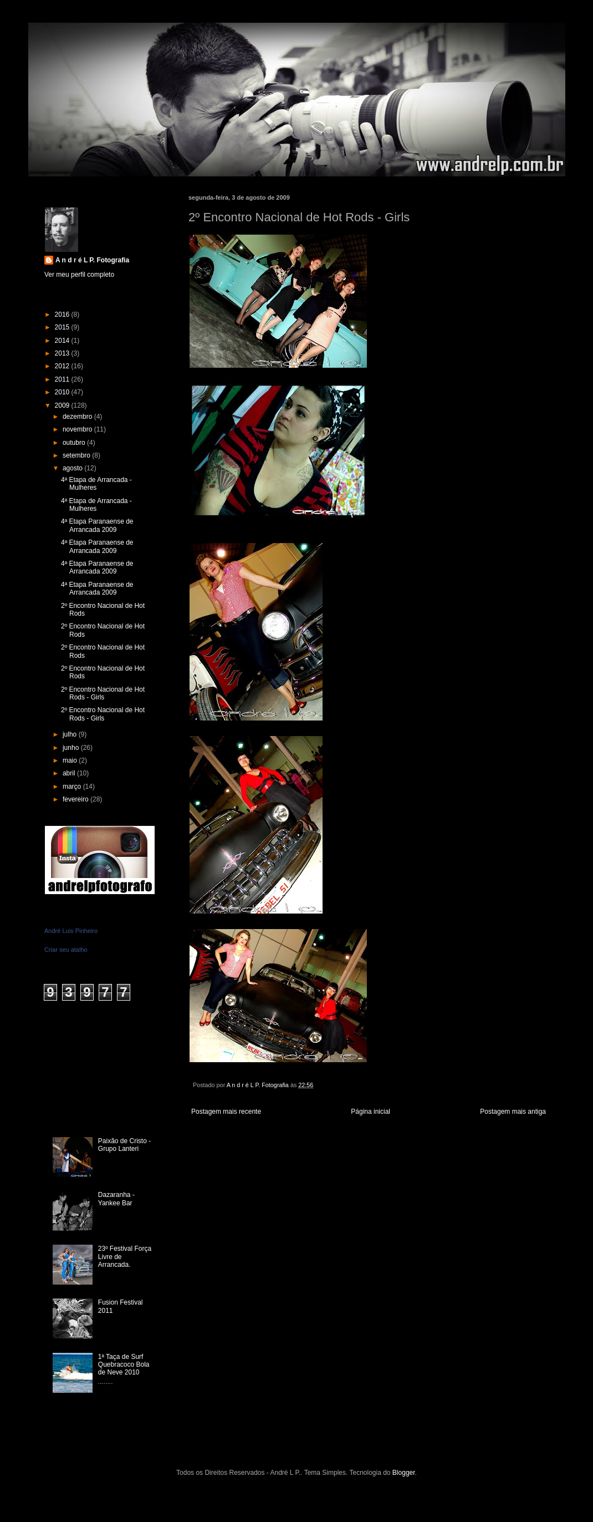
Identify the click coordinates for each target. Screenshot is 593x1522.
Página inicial (370, 1111)
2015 (63, 327)
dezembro (78, 416)
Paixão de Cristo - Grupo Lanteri (124, 1145)
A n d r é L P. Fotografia (92, 260)
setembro (77, 455)
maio (71, 760)
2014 (63, 340)
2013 (63, 353)
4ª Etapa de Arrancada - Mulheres (96, 483)
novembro (78, 429)
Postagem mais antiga (513, 1111)
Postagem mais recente (226, 1111)
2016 (63, 314)
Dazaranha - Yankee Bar (116, 1198)
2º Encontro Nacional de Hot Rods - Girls (103, 693)
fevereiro (76, 799)
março (73, 786)
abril (70, 773)
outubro (75, 443)
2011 (63, 379)
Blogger (403, 1473)
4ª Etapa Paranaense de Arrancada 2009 (97, 525)
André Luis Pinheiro (71, 930)
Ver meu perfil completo (79, 274)
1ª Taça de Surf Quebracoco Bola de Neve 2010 (124, 1365)
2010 (63, 392)
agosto (73, 468)
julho (71, 734)
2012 (63, 366)
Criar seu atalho (66, 949)
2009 (63, 405)
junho (72, 748)
